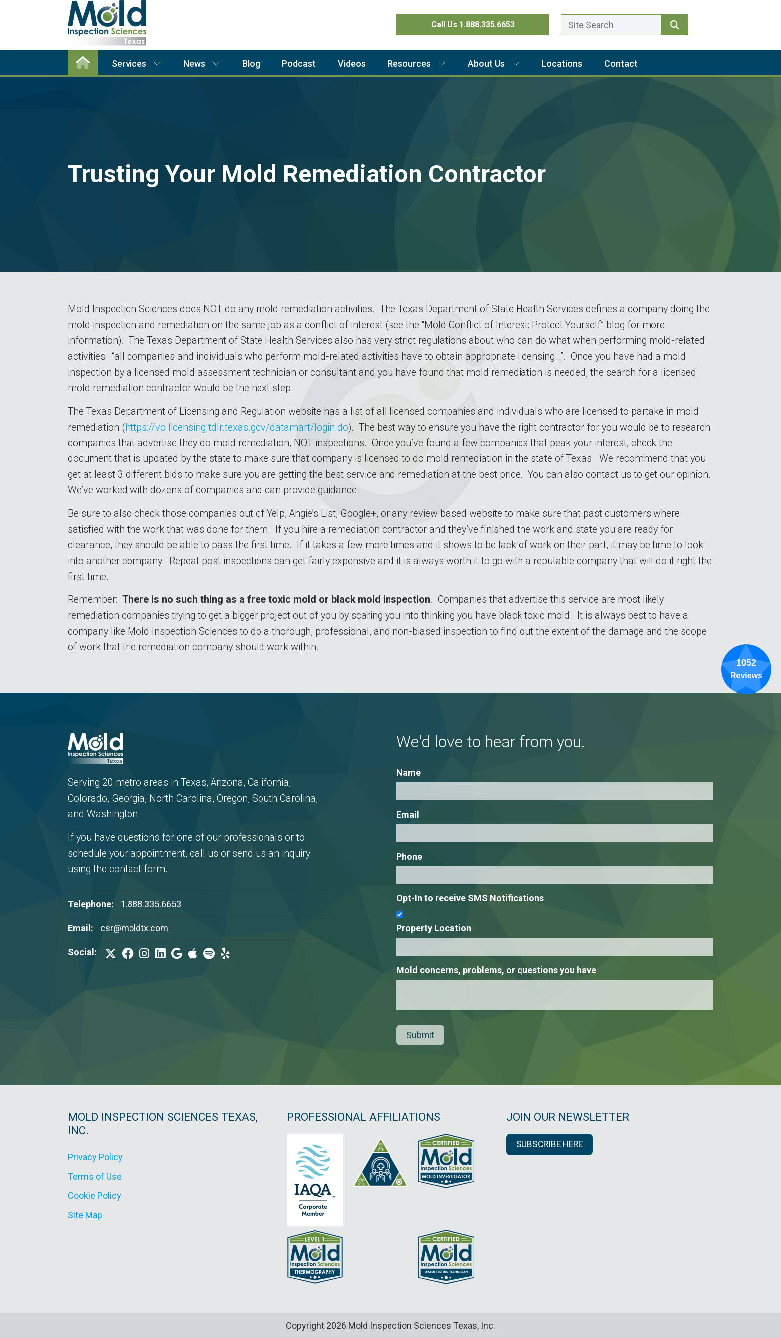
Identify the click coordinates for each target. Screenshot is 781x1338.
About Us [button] (494, 63)
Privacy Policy (95, 1157)
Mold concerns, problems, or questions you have (496, 970)
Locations (561, 63)
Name (408, 772)
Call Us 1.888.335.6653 (473, 24)
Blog (251, 63)
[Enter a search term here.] (611, 24)
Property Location (433, 928)
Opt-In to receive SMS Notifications (470, 898)
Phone (409, 856)
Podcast (299, 63)
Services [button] (136, 63)
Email (407, 814)
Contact (621, 63)
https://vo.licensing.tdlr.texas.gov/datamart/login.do (236, 427)
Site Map (85, 1215)
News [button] (201, 63)
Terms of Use (95, 1176)
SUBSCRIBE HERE (549, 1144)
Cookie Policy (94, 1195)
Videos (352, 63)
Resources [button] (417, 63)
